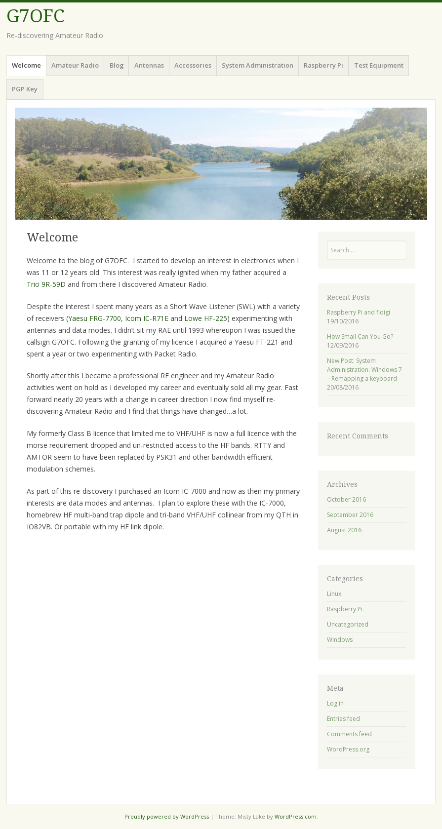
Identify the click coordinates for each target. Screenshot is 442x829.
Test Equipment (378, 65)
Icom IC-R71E (146, 318)
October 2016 (346, 499)
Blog (117, 65)
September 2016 (350, 515)
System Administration (257, 65)
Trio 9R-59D (46, 284)
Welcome (26, 65)
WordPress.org (348, 749)
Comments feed (349, 734)
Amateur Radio (75, 65)
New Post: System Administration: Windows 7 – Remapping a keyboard (364, 369)
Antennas (149, 65)
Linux (334, 594)
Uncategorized (347, 624)
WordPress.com (296, 816)
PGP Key (25, 88)
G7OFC (35, 16)
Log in (335, 703)
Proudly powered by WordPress (166, 816)
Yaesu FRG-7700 (94, 318)
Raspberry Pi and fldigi (358, 312)
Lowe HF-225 (205, 318)
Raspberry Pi (323, 65)
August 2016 (344, 530)
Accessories (192, 65)
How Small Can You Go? (360, 336)
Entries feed (343, 718)
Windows (340, 639)
